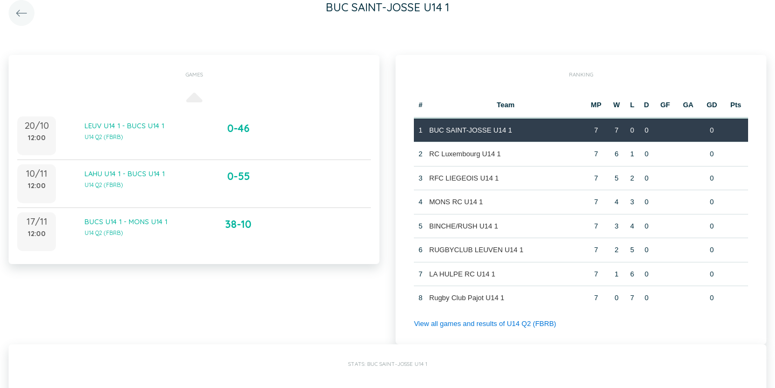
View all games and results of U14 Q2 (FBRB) (485, 324)
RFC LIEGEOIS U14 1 (464, 178)
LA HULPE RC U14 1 (462, 274)
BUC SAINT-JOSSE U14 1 (470, 130)
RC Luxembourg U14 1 (465, 154)
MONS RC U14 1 (456, 202)
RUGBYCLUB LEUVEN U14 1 (476, 250)
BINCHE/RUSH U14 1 (463, 226)
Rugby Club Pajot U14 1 (466, 298)
